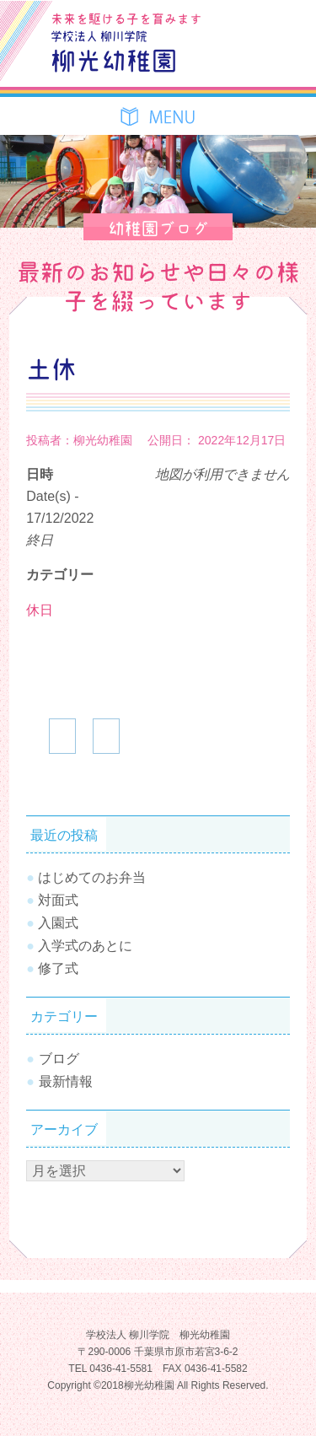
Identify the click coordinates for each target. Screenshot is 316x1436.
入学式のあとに (85, 946)
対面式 (58, 900)
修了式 (58, 968)
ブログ (241, 20)
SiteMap (241, 59)
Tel (279, 59)
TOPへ (278, 1373)
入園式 (58, 923)
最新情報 (66, 1081)
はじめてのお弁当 (92, 877)
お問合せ (279, 20)
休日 (39, 610)
